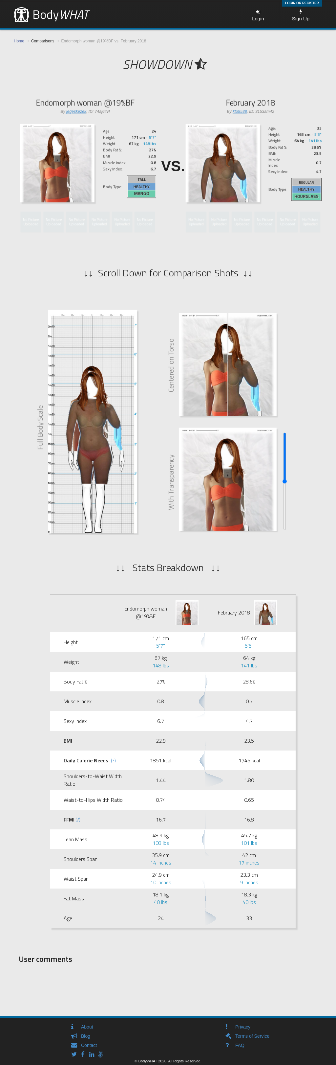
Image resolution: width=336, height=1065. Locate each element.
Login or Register (302, 3)
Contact (89, 1045)
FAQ (239, 1045)
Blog (85, 1036)
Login (258, 15)
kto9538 (240, 111)
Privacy (242, 1027)
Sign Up (300, 15)
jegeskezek (76, 111)
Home (19, 41)
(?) (113, 760)
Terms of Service (252, 1036)
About (87, 1027)
